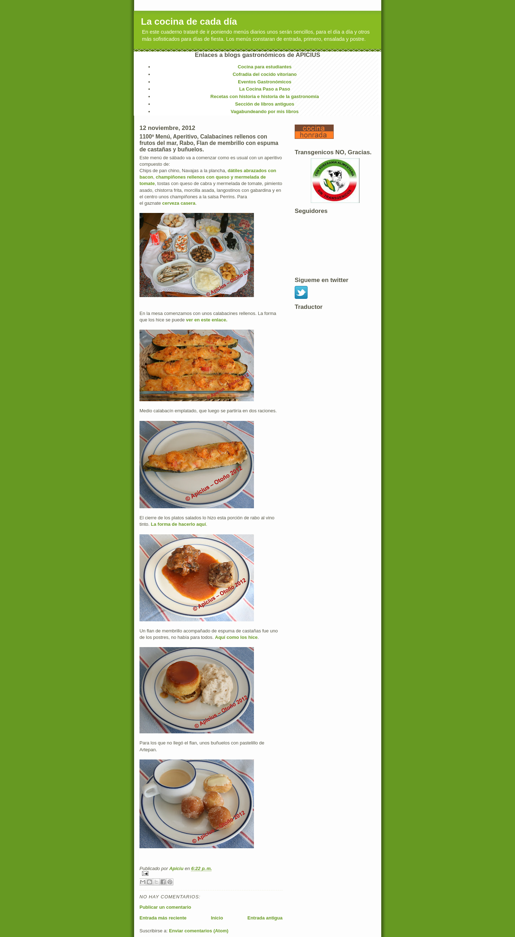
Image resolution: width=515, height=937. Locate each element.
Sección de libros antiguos (264, 104)
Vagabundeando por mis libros (265, 111)
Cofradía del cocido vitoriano (264, 74)
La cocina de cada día (189, 21)
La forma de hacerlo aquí (178, 524)
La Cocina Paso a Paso (264, 89)
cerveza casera (179, 203)
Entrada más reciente (163, 918)
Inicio (217, 918)
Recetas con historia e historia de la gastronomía (264, 96)
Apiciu (177, 868)
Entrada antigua (265, 918)
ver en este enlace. (206, 319)
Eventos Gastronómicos (264, 81)
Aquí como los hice (236, 637)
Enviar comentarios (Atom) (198, 930)
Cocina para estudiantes (264, 66)
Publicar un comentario (165, 907)
